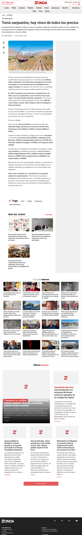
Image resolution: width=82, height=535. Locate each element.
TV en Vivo (76, 2)
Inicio (3, 15)
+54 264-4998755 (52, 531)
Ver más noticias (41, 483)
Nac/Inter (66, 8)
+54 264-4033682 (51, 529)
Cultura (46, 8)
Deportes (75, 8)
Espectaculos (55, 8)
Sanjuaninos (38, 201)
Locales (6, 8)
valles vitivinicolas (14, 204)
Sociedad (39, 8)
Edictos (47, 11)
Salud (34, 11)
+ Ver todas (48, 214)
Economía (22, 8)
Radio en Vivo (68, 2)
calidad (29, 201)
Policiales (30, 8)
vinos (22, 201)
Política (14, 8)
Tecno (40, 11)
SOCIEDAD (9, 15)
